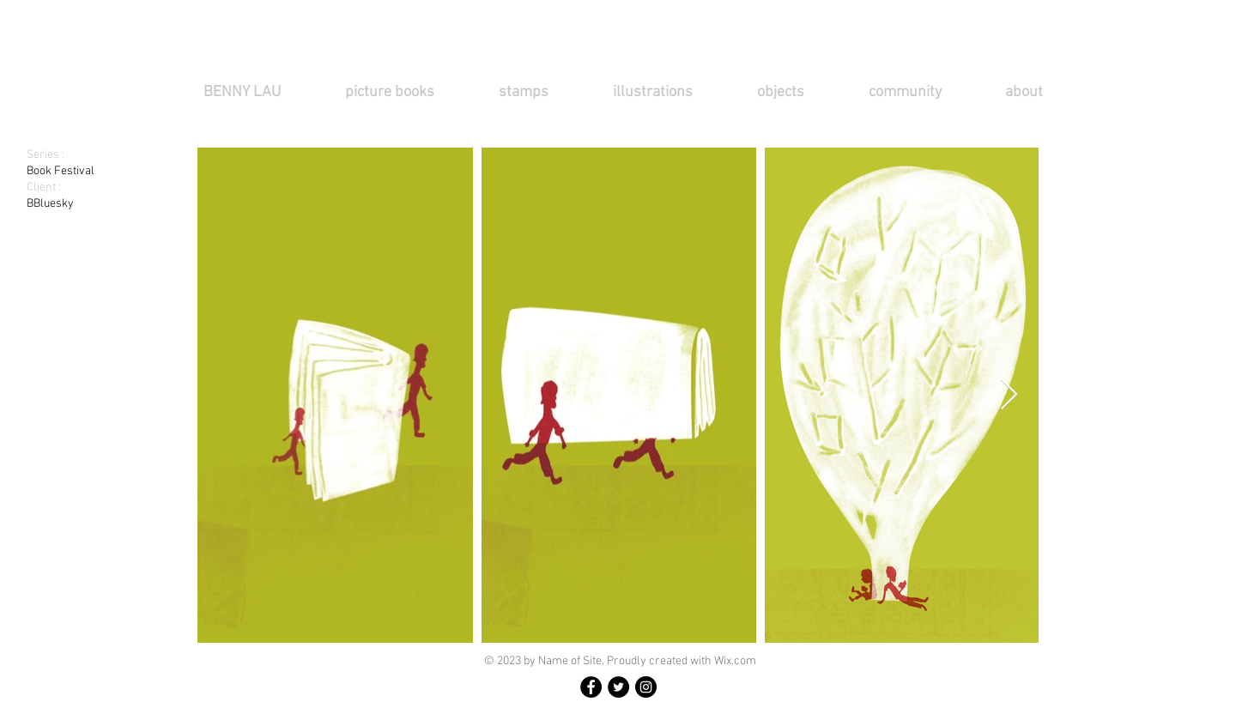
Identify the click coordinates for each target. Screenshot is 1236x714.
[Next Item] (1009, 395)
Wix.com (735, 661)
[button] (409, 92)
